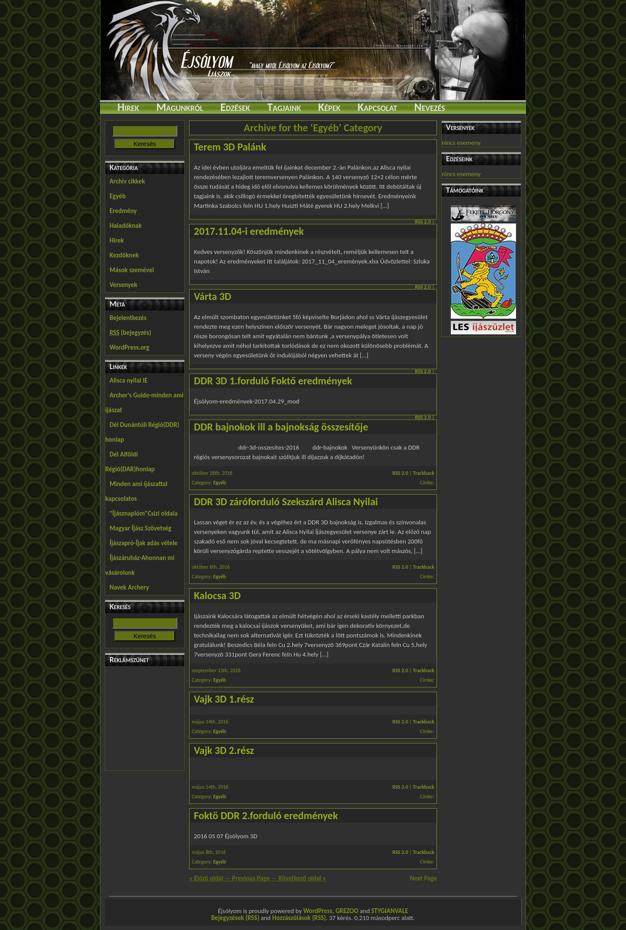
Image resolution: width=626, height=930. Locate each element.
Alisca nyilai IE (128, 380)
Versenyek (123, 285)
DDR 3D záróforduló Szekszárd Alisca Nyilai (286, 501)
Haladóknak (126, 226)
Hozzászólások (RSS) (299, 918)
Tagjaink (284, 107)
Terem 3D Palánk (230, 146)
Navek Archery (129, 587)
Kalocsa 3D (217, 595)
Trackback (423, 473)
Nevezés (429, 107)
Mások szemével (132, 270)
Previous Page (251, 878)
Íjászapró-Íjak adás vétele (143, 543)
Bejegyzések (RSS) (235, 918)
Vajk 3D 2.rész (224, 750)
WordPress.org (129, 347)
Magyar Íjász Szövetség (140, 528)
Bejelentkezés (128, 318)
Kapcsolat (377, 107)
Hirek (128, 107)
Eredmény (123, 211)
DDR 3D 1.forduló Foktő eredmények (273, 380)
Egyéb (118, 196)
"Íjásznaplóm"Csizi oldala (144, 513)
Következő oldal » (302, 878)
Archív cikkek (127, 181)
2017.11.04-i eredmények (249, 231)
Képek (329, 107)
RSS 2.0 (423, 222)
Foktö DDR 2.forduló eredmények (266, 815)
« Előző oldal (206, 878)
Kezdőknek (124, 255)
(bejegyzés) (130, 333)
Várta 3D (212, 296)
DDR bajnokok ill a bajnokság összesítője (281, 426)
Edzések (235, 107)
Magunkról (179, 107)
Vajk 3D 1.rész (224, 699)
